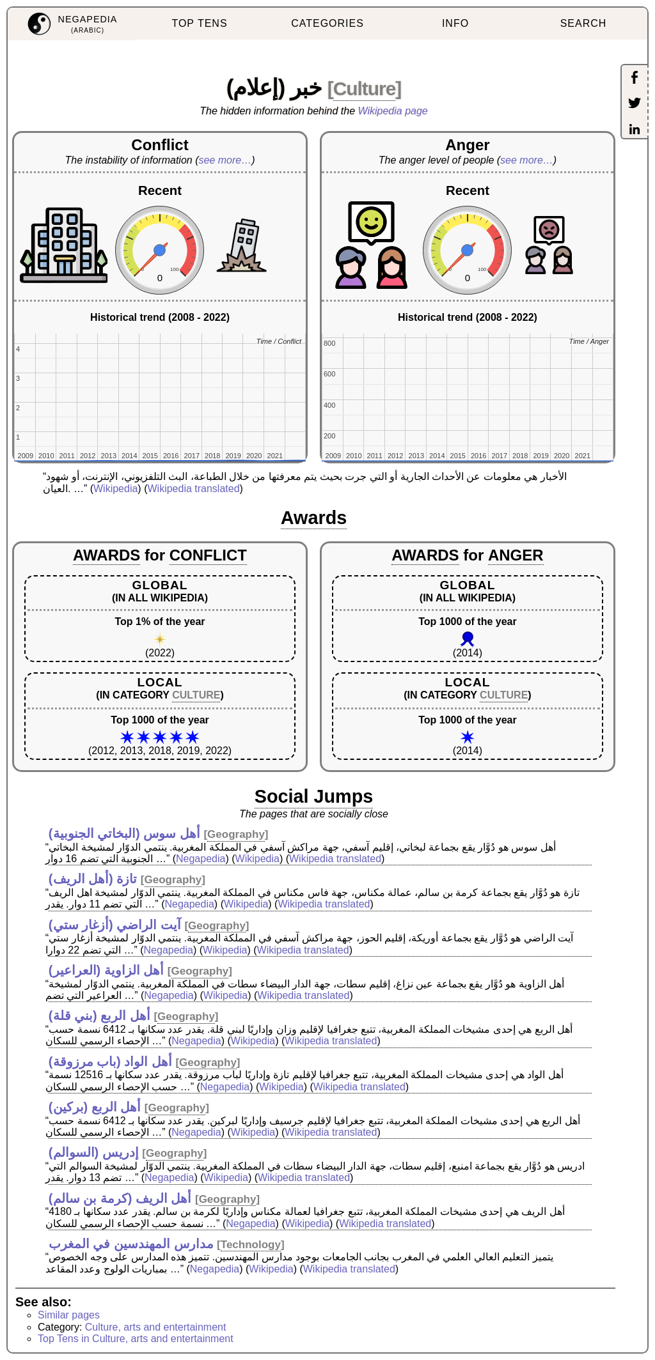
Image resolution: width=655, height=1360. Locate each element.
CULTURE (196, 695)
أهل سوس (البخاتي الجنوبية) (124, 833)
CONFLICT (208, 555)
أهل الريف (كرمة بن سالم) (120, 1198)
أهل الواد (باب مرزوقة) (110, 1062)
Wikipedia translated (193, 488)
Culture (364, 88)
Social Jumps (314, 796)
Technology (251, 1245)
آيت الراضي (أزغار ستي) (115, 925)
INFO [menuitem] (455, 23)
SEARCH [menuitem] (583, 23)
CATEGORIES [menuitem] (327, 23)
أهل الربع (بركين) (95, 1107)
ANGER (516, 555)
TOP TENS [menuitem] (199, 23)
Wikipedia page (393, 110)
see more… (225, 160)
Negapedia (200, 858)
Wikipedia (115, 488)
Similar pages (69, 1315)
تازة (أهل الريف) (93, 879)
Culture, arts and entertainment (155, 1327)
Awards (314, 517)
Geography (236, 834)
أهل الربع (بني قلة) (99, 1015)
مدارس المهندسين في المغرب (131, 1244)
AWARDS (106, 555)
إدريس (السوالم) (94, 1152)
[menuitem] (72, 24)
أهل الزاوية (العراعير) (106, 970)
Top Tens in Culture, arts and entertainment (135, 1338)
